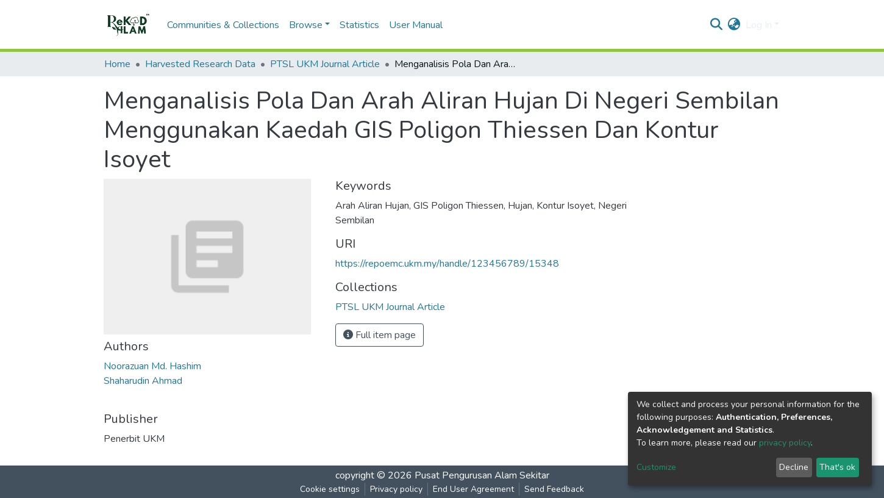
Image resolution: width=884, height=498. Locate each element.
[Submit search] (716, 25)
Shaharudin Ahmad (143, 381)
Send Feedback (554, 489)
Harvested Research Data (200, 64)
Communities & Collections (223, 25)
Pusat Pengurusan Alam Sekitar (482, 475)
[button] (734, 25)
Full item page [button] (379, 335)
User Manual (416, 25)
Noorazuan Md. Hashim (152, 366)
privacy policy (785, 443)
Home (117, 64)
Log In (759, 25)
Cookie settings (330, 489)
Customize (656, 467)
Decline (793, 467)
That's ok (837, 467)
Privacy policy (396, 489)
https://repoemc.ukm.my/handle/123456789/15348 (447, 263)
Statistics (359, 25)
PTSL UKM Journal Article (325, 64)
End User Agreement (473, 489)
